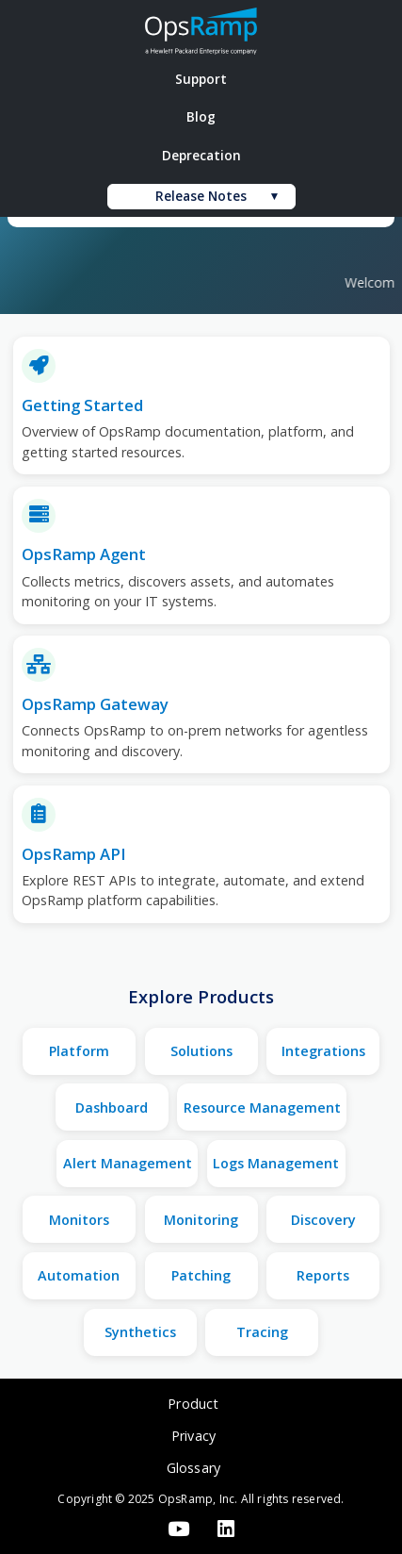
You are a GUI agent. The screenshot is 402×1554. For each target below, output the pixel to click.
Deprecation (201, 155)
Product (193, 1404)
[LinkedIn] (226, 1530)
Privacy (193, 1436)
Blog (201, 116)
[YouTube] (178, 1530)
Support (201, 79)
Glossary (194, 1468)
